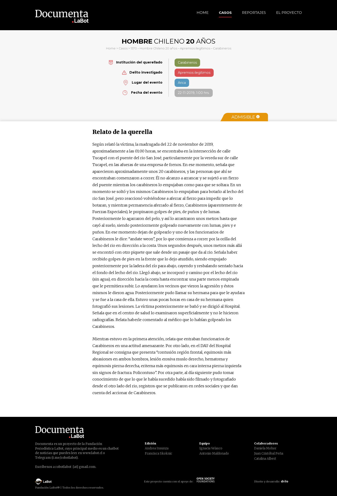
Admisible (245, 117)
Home (203, 12)
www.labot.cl (92, 453)
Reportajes (254, 12)
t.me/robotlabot (65, 458)
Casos (225, 12)
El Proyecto (289, 12)
